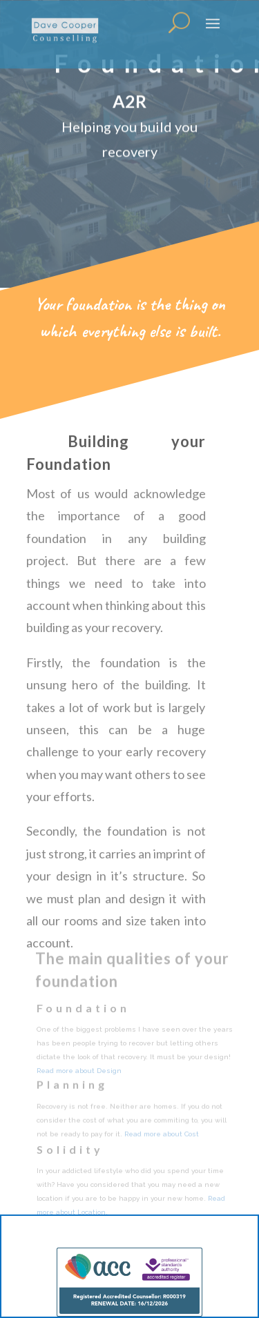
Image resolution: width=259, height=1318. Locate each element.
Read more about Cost (161, 1135)
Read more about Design (79, 1072)
